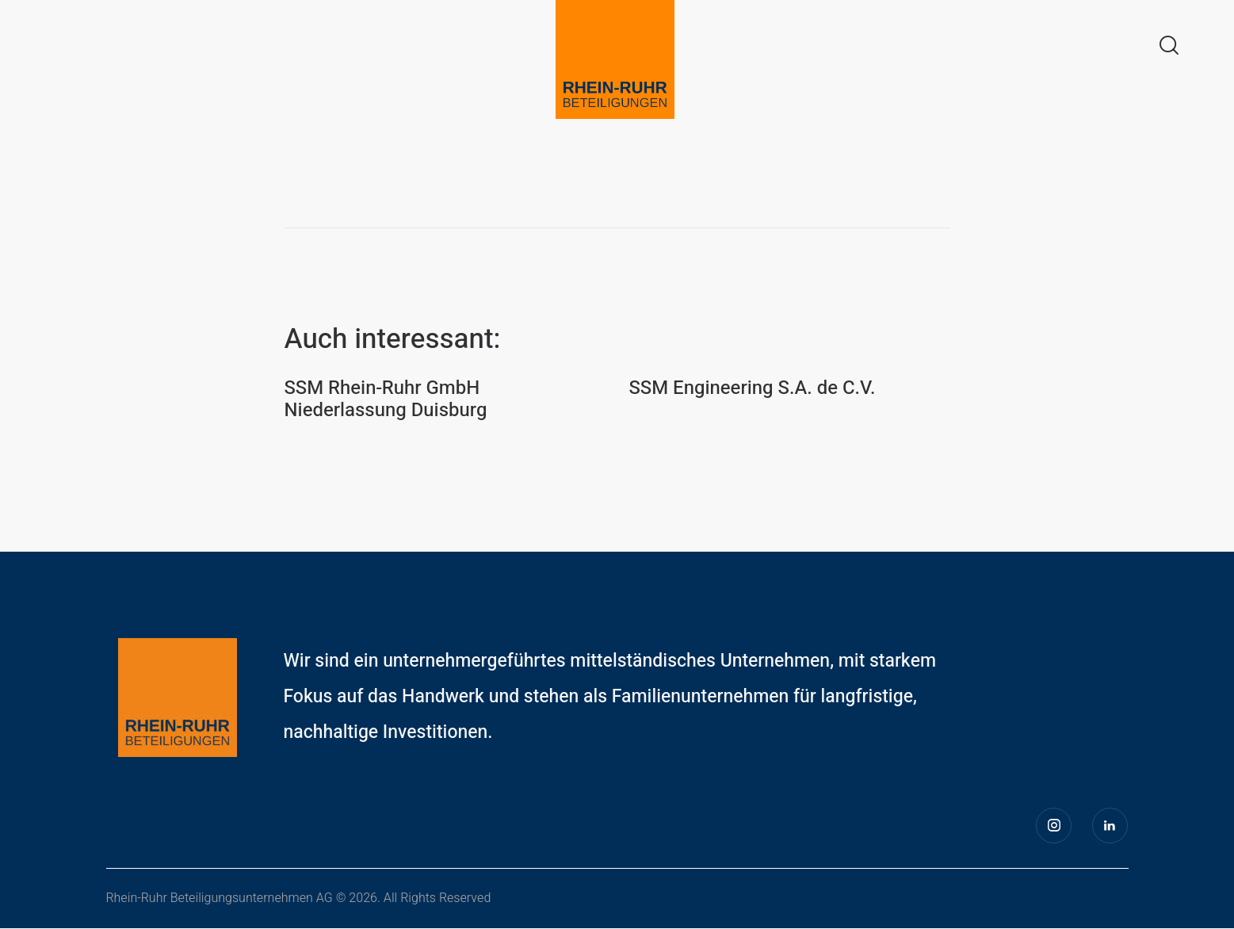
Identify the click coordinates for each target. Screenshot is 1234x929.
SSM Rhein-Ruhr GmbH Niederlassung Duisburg (386, 400)
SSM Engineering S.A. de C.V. (753, 388)
